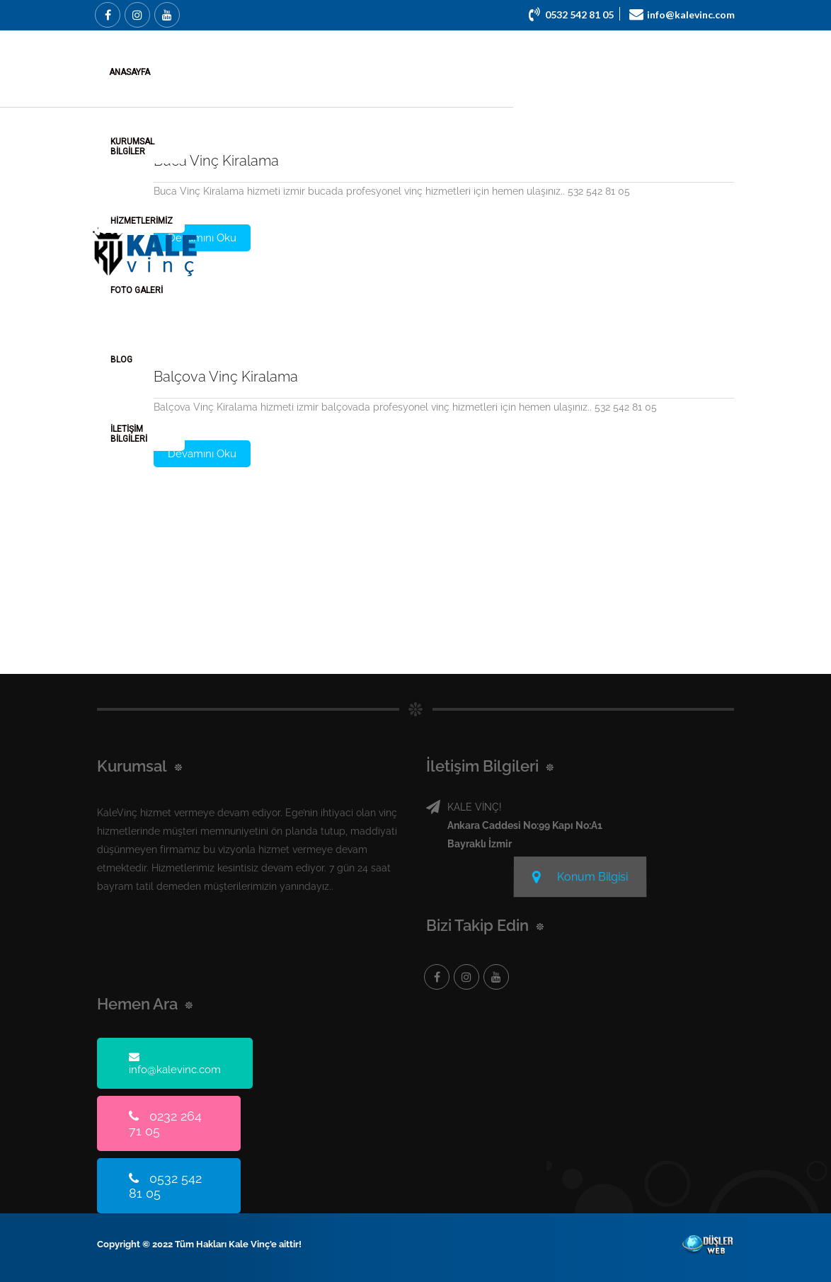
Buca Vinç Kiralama (216, 160)
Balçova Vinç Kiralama (226, 376)
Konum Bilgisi (579, 875)
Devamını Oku (202, 237)
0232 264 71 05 (165, 1123)
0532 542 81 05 (165, 1186)
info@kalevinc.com (175, 1063)
